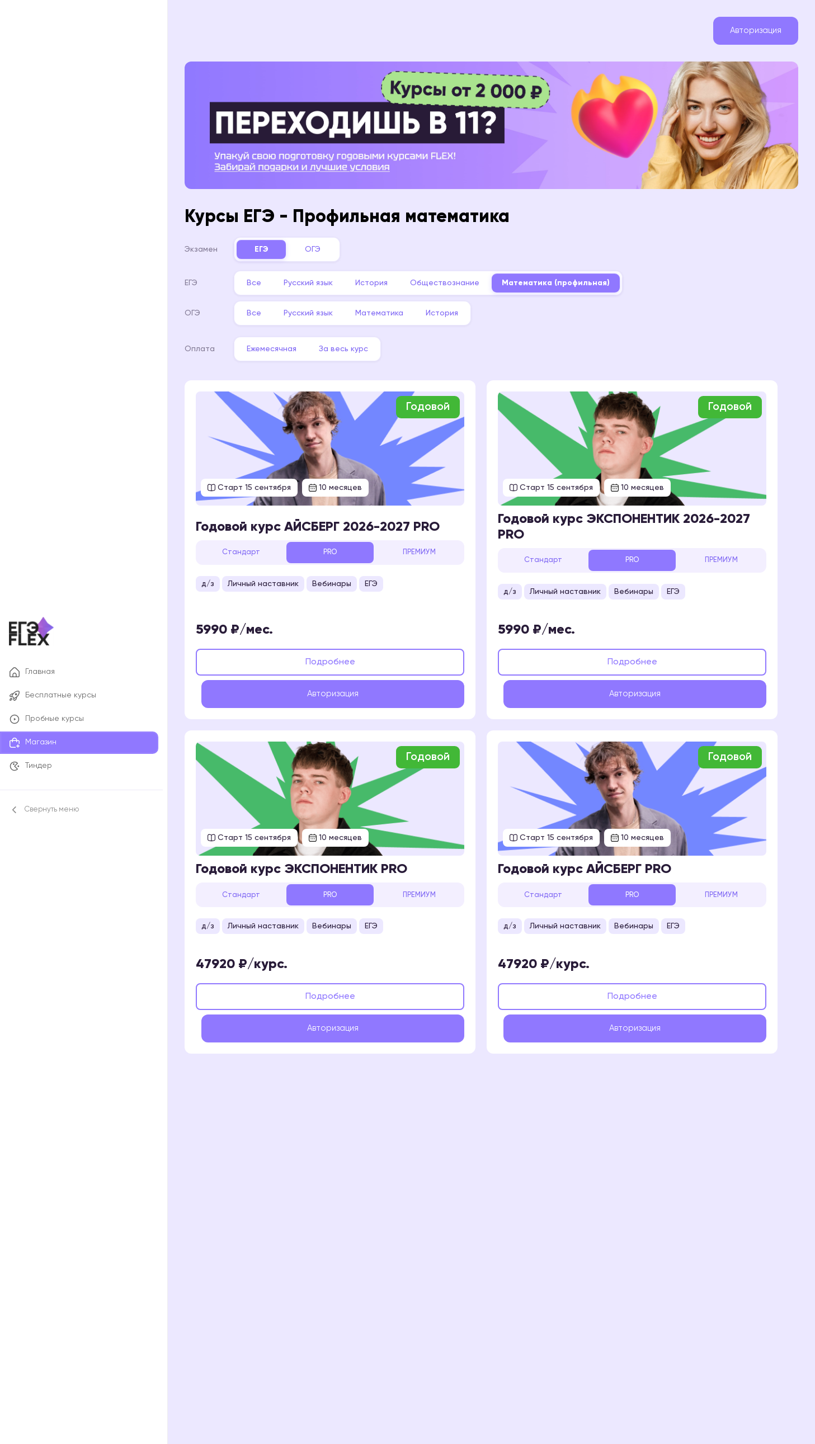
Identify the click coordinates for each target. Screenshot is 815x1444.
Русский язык (319, 278)
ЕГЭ (273, 244)
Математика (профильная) (567, 278)
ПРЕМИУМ (429, 547)
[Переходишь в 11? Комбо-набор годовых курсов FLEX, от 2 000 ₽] (491, 123)
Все (265, 278)
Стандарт (252, 547)
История (382, 278)
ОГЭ (324, 244)
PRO (340, 547)
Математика (390, 308)
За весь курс (354, 344)
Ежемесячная (283, 344)
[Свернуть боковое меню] (79, 809)
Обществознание (456, 278)
